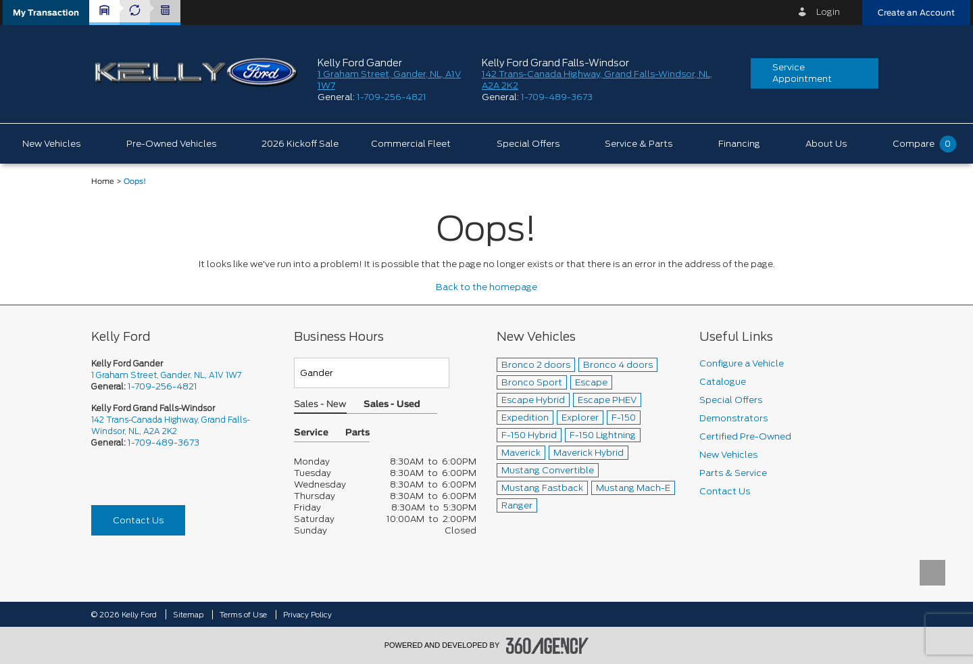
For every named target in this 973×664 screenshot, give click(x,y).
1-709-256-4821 (391, 97)
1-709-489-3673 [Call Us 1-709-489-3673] (163, 442)
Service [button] (311, 433)
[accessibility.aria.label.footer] (547, 646)
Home (102, 181)
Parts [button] (357, 433)
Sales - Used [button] (392, 404)
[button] (46, 12)
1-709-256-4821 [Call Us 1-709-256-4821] (162, 386)
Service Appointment (802, 73)
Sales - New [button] (320, 404)
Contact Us (138, 520)
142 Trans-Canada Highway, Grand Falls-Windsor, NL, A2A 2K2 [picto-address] (170, 425)
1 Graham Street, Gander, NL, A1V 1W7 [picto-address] (166, 375)
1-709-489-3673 (557, 97)
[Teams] (371, 373)
